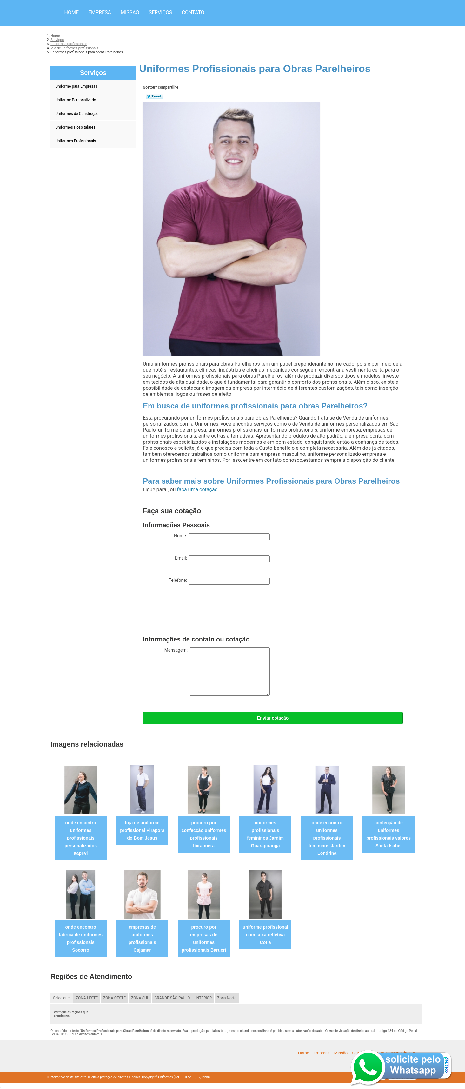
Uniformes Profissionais (76, 141)
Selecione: (61, 998)
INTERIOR (204, 998)
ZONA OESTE (114, 998)
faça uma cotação (197, 490)
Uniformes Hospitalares (75, 127)
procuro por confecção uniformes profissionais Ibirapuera (204, 834)
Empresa (99, 13)
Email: (222, 558)
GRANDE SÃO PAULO (172, 998)
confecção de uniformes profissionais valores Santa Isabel (388, 834)
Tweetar (154, 96)
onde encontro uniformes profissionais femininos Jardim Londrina (327, 838)
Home (71, 13)
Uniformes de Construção (77, 113)
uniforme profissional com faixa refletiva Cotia (265, 935)
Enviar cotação (273, 717)
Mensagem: (217, 671)
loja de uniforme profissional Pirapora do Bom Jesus (142, 830)
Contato (193, 13)
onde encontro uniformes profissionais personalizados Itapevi (80, 838)
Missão (130, 13)
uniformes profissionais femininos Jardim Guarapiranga (265, 834)
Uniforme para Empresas (76, 86)
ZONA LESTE (87, 998)
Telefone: (219, 581)
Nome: (222, 536)
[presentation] (191, 611)
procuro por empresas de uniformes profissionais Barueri (204, 939)
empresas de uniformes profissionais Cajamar (142, 939)
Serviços (160, 13)
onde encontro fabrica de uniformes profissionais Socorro (81, 939)
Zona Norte (226, 998)
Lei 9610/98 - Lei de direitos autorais (76, 1034)
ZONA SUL (140, 998)
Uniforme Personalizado (76, 100)
